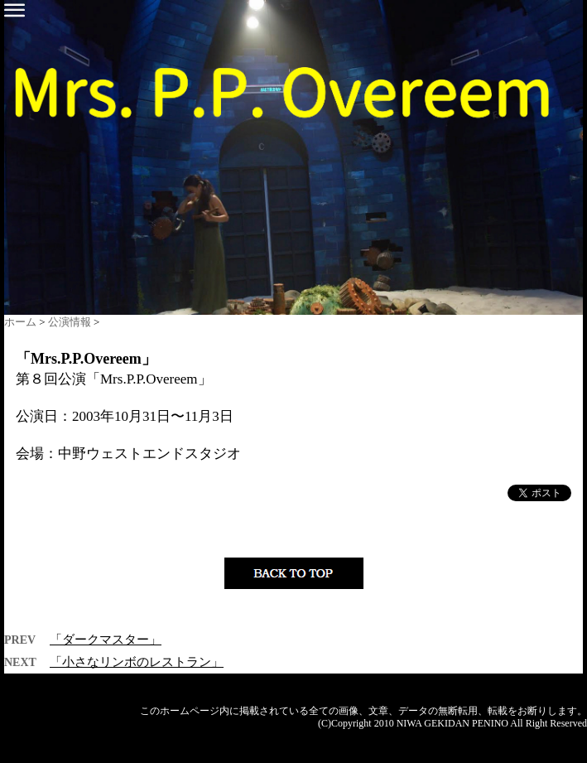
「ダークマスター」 (105, 639)
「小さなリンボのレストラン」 (137, 662)
